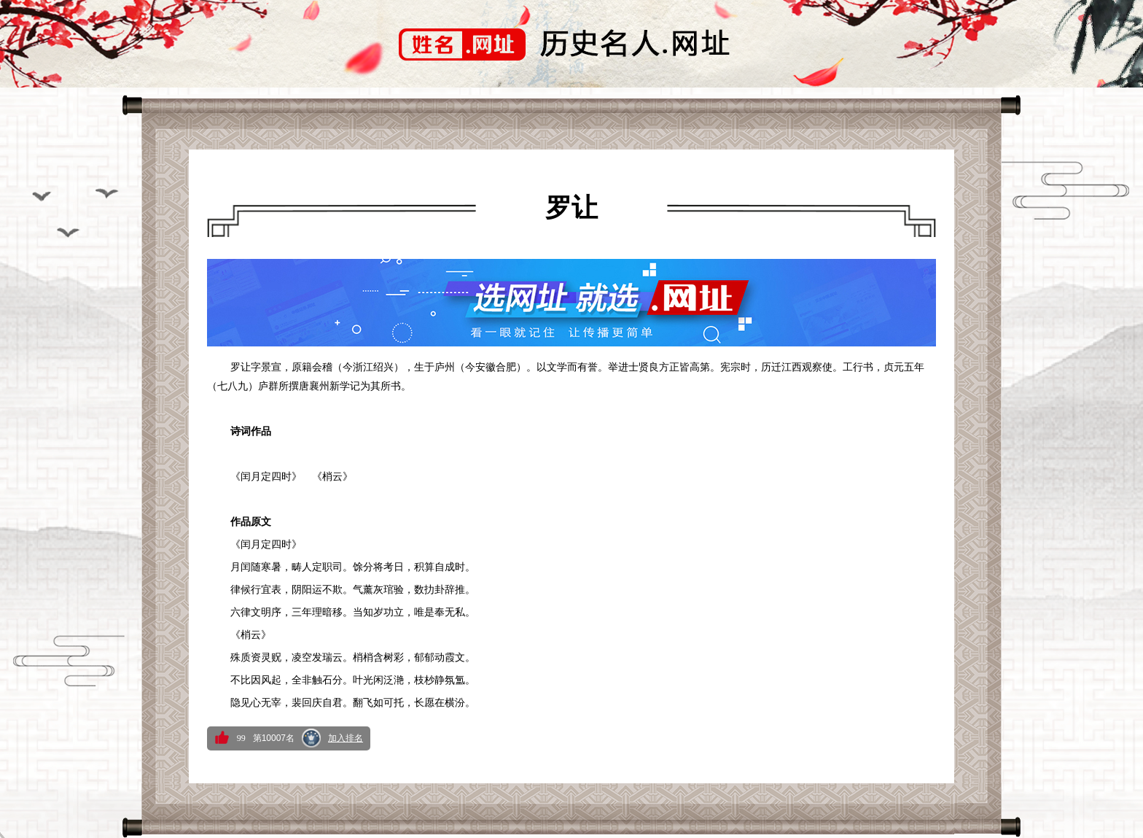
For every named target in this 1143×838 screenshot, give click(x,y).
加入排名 (345, 738)
